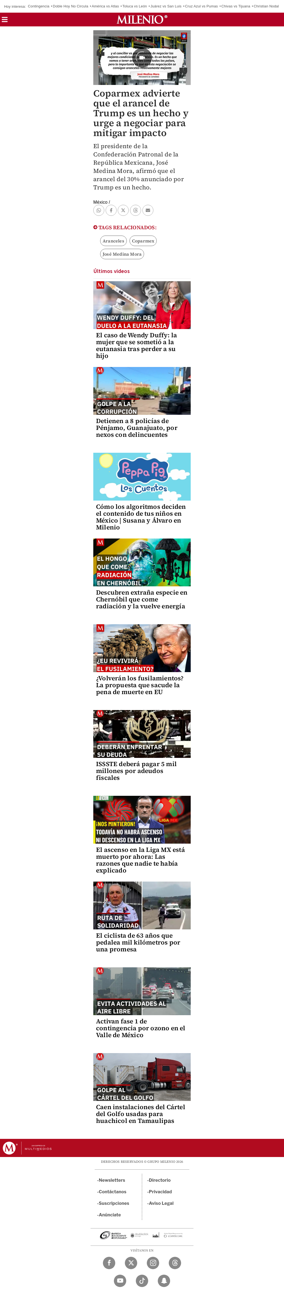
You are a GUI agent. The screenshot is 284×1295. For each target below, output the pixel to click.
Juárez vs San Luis (165, 6)
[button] (4, 21)
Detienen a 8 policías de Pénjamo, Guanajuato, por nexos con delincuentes (137, 427)
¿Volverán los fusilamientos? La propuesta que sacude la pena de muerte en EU (140, 685)
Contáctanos (112, 1191)
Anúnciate (110, 1214)
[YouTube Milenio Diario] (120, 1281)
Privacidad (160, 1191)
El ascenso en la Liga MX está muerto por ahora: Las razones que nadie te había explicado (140, 860)
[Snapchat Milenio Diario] (164, 1281)
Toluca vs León (134, 6)
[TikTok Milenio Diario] (142, 1281)
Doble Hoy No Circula (70, 6)
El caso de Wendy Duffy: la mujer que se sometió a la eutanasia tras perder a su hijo (136, 345)
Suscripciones (114, 1203)
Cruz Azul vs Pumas (201, 6)
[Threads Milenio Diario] (175, 1263)
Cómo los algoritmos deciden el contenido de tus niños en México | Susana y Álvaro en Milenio (141, 517)
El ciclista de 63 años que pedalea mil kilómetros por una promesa (138, 942)
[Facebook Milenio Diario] (109, 1263)
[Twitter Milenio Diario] (131, 1263)
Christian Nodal (266, 6)
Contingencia (38, 6)
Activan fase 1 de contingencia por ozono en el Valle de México (140, 1028)
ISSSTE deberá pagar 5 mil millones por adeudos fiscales (136, 771)
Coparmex (143, 241)
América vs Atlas (105, 6)
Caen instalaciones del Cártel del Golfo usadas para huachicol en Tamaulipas (140, 1114)
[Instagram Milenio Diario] (153, 1263)
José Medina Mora (122, 254)
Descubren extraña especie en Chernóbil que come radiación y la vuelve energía (142, 599)
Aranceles (113, 241)
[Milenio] (142, 19)
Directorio (160, 1180)
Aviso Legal (161, 1203)
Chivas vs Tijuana (235, 6)
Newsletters (112, 1180)
